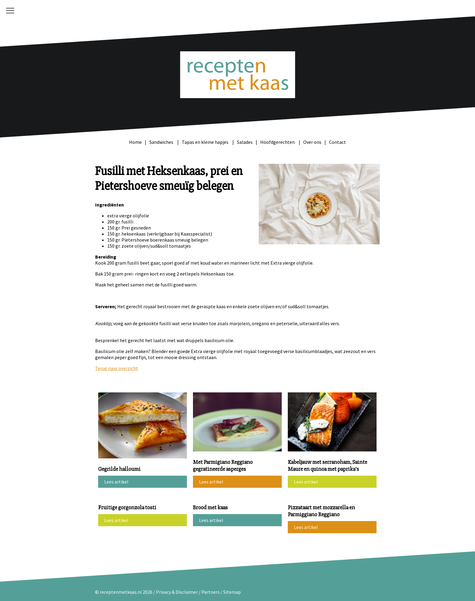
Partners (210, 592)
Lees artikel (116, 482)
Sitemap (232, 592)
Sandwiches (161, 142)
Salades (245, 142)
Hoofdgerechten (278, 142)
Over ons (312, 142)
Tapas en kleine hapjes (205, 142)
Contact (337, 142)
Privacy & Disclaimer (177, 592)
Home (135, 142)
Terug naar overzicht (116, 368)
